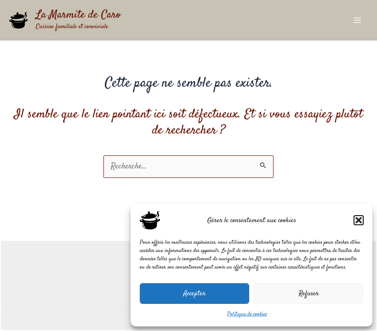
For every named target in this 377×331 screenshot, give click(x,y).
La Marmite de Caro (78, 15)
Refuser (309, 293)
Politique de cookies (247, 314)
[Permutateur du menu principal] (357, 20)
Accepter (194, 293)
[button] (358, 220)
